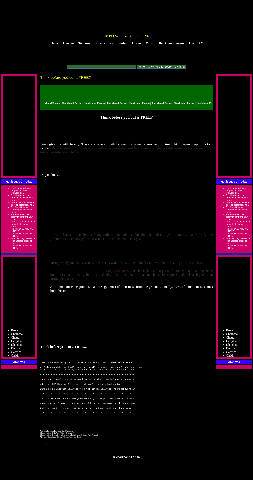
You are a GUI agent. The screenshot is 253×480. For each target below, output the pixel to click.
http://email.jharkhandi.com (113, 419)
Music (150, 43)
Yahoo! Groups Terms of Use (63, 452)
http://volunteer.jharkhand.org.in (113, 395)
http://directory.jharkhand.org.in (105, 389)
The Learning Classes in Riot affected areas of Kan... (23, 240)
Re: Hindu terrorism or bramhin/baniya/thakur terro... (22, 197)
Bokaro (15, 334)
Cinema (68, 43)
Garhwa (16, 356)
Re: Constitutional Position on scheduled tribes (22, 209)
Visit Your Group (46, 452)
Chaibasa (17, 338)
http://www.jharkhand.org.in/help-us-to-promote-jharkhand (99, 407)
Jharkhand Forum (171, 43)
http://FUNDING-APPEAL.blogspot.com (112, 413)
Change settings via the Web (49, 448)
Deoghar (16, 345)
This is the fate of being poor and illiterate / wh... (22, 203)
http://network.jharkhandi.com (87, 362)
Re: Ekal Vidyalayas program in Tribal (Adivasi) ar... (21, 190)
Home (54, 43)
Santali (122, 43)
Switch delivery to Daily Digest (69, 450)
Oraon (136, 43)
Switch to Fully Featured (89, 450)
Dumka (15, 352)
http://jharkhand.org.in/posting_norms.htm (109, 383)
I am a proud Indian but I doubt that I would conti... (23, 224)
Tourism (84, 43)
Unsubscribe (78, 452)
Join (191, 43)
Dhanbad (17, 348)
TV (201, 43)
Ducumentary (103, 43)
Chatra (15, 341)
